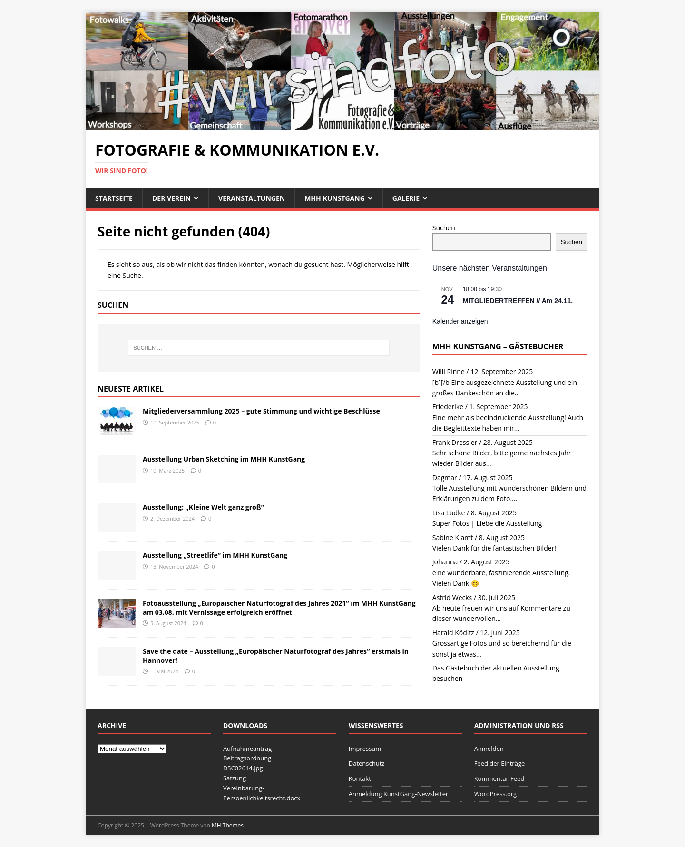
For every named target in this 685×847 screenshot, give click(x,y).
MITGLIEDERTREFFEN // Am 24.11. (518, 301)
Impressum (365, 748)
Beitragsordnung (247, 758)
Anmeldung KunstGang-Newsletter (399, 793)
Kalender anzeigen (460, 321)
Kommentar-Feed (499, 778)
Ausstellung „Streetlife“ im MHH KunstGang (215, 555)
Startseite (114, 198)
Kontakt (360, 778)
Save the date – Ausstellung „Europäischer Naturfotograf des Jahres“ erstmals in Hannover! (276, 655)
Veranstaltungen (251, 198)
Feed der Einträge (499, 763)
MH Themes (228, 825)
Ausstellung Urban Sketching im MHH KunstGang (224, 458)
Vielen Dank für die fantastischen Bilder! (494, 547)
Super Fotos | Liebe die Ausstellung (487, 523)
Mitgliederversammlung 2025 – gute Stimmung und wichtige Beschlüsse (261, 410)
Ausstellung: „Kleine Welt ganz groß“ (203, 507)
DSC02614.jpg (243, 768)
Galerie (406, 198)
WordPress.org (495, 793)
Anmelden (489, 748)
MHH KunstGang (334, 198)
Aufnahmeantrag (247, 748)
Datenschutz (367, 763)
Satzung (234, 778)
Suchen (443, 227)
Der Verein (171, 198)
